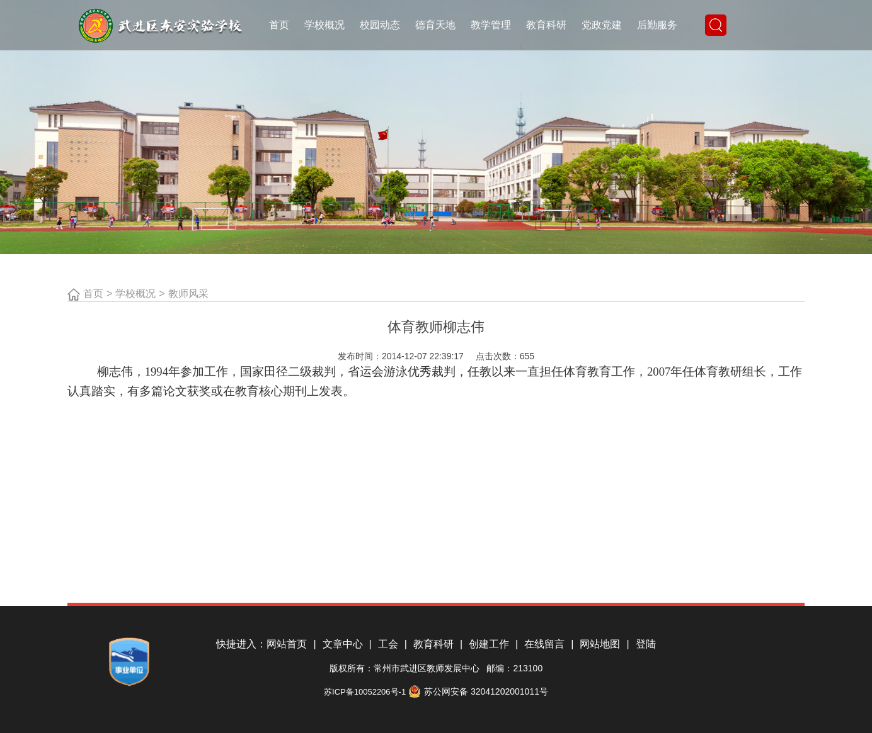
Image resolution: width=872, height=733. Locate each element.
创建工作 (493, 644)
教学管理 (491, 25)
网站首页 (291, 644)
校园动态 (380, 25)
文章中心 (347, 644)
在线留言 (548, 644)
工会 (392, 644)
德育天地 (435, 25)
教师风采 (188, 293)
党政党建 (602, 25)
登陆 (646, 644)
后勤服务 (657, 25)
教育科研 (546, 25)
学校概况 (324, 25)
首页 (279, 25)
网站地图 (604, 644)
